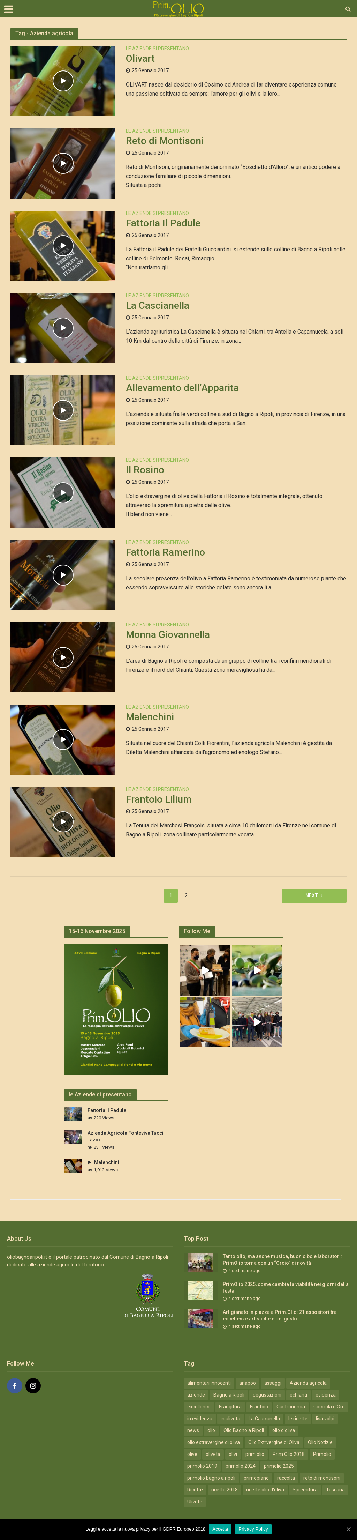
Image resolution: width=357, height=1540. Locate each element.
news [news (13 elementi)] (193, 1430)
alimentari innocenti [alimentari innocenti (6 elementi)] (209, 1383)
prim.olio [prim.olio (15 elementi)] (254, 1454)
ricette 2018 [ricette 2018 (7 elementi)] (224, 1490)
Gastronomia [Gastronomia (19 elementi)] (290, 1406)
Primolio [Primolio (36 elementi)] (322, 1454)
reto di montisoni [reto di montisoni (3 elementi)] (321, 1478)
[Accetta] (348, 1529)
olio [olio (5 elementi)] (211, 1430)
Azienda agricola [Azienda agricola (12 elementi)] (308, 1383)
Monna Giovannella (168, 634)
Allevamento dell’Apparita (182, 388)
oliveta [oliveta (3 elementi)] (213, 1454)
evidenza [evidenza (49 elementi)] (326, 1395)
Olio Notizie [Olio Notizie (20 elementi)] (320, 1442)
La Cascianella (157, 305)
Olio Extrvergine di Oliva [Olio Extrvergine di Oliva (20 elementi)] (273, 1442)
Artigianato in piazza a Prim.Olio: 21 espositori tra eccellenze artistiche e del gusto (280, 1315)
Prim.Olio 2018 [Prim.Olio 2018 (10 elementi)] (289, 1454)
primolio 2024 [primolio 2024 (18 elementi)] (241, 1466)
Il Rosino (145, 470)
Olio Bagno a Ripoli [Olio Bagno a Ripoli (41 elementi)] (243, 1430)
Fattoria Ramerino (165, 552)
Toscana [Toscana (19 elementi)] (335, 1490)
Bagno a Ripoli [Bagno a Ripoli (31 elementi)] (228, 1395)
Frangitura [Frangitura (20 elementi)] (230, 1406)
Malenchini (150, 717)
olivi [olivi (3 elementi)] (233, 1454)
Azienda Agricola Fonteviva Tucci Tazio (126, 1136)
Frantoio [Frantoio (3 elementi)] (259, 1406)
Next (312, 895)
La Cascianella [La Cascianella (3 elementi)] (264, 1418)
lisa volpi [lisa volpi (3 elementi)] (325, 1418)
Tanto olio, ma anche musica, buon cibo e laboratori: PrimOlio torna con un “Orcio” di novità (282, 1259)
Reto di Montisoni (165, 141)
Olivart (140, 58)
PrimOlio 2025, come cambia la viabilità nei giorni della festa (286, 1287)
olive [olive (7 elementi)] (192, 1454)
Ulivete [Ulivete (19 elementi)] (194, 1501)
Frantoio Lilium (159, 799)
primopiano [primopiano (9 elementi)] (256, 1478)
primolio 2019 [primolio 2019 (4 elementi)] (202, 1466)
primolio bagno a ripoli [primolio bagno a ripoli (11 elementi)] (211, 1478)
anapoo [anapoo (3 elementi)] (247, 1383)
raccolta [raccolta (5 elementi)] (286, 1478)
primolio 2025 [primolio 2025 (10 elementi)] (279, 1466)
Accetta (220, 1529)
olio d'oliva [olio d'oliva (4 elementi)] (283, 1430)
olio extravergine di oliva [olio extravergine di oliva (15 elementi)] (213, 1442)
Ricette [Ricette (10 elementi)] (195, 1490)
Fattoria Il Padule (163, 223)
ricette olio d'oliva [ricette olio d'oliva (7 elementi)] (265, 1490)
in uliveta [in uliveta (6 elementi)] (230, 1418)
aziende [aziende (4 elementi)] (196, 1395)
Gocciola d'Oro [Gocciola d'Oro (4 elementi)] (329, 1406)
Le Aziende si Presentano (157, 48)
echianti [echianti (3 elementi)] (298, 1395)
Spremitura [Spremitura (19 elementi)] (305, 1490)
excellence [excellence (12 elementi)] (199, 1406)
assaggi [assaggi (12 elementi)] (272, 1383)
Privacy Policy (253, 1529)
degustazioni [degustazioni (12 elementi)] (267, 1395)
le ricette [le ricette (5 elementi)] (297, 1418)
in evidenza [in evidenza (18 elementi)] (199, 1418)
